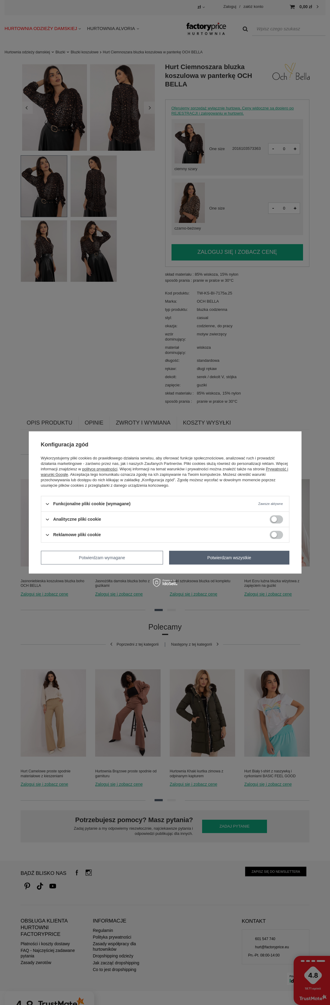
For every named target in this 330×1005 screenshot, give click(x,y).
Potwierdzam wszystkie (229, 557)
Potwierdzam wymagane (102, 557)
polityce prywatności (99, 469)
